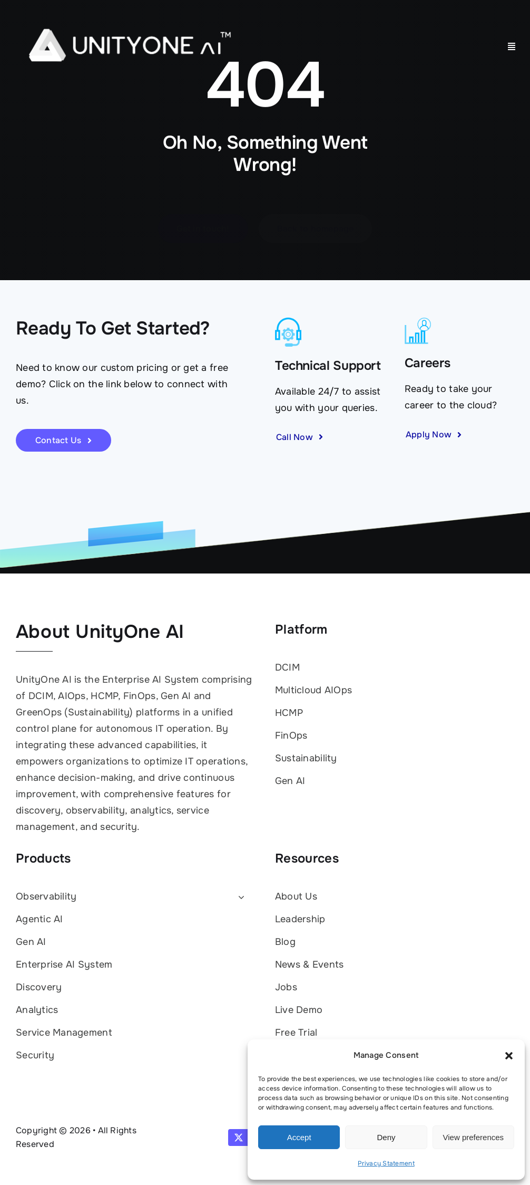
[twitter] (238, 1137)
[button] (509, 1055)
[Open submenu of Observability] (238, 897)
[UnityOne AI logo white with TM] (130, 15)
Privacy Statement (386, 1163)
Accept (299, 1137)
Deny (386, 1137)
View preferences (473, 1137)
